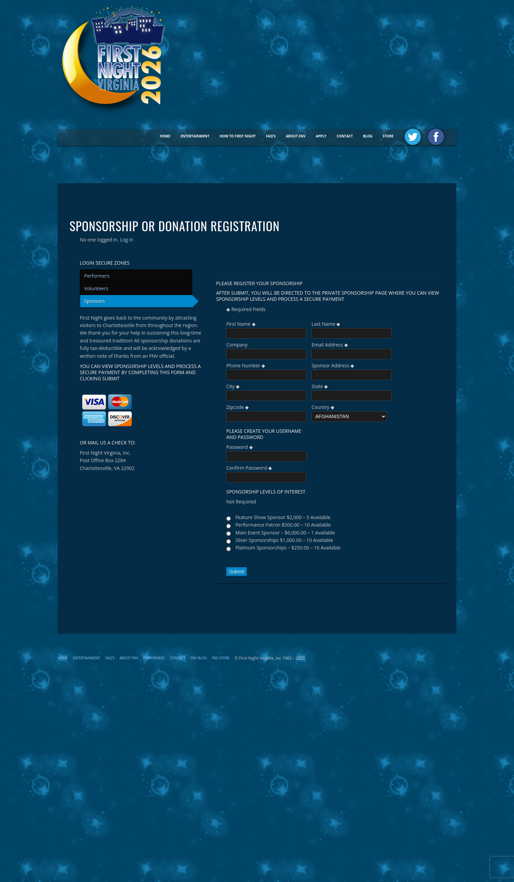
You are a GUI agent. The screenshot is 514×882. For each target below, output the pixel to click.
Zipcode (237, 407)
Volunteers (96, 288)
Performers (96, 276)
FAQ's (271, 136)
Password (239, 447)
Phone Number (245, 365)
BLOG (368, 136)
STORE (388, 136)
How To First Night (238, 136)
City (233, 386)
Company (236, 344)
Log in (126, 239)
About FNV (296, 136)
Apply (321, 136)
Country (323, 407)
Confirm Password (249, 468)
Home (165, 136)
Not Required (241, 501)
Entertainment (195, 136)
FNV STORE (221, 658)
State (320, 386)
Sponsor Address (333, 365)
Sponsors (94, 301)
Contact (345, 136)
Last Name (326, 324)
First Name (241, 324)
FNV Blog (199, 658)
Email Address (330, 344)
